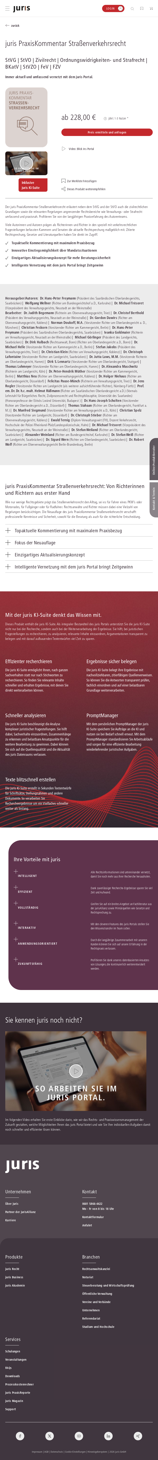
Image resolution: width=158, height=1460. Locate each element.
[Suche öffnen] (133, 8)
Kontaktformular (93, 1217)
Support (10, 1409)
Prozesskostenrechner (19, 1384)
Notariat (87, 1277)
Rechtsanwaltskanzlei (96, 1269)
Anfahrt (87, 1225)
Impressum (37, 1451)
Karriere (10, 1220)
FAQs (8, 1368)
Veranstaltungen (16, 1360)
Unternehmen (91, 1310)
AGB (46, 1451)
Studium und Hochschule (98, 1327)
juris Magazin (14, 1401)
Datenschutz (57, 1451)
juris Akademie (15, 1285)
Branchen (91, 1257)
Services (12, 1339)
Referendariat (91, 1318)
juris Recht (12, 1269)
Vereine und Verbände (96, 1302)
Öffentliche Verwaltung (97, 1294)
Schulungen (12, 1351)
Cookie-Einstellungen (75, 1451)
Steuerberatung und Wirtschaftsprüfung (108, 1285)
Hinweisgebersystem (97, 1451)
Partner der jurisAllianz (20, 1212)
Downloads (12, 1376)
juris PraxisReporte (17, 1393)
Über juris (11, 1204)
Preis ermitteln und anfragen (107, 132)
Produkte (14, 1257)
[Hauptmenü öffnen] (7, 8)
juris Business (14, 1277)
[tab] (79, 530)
